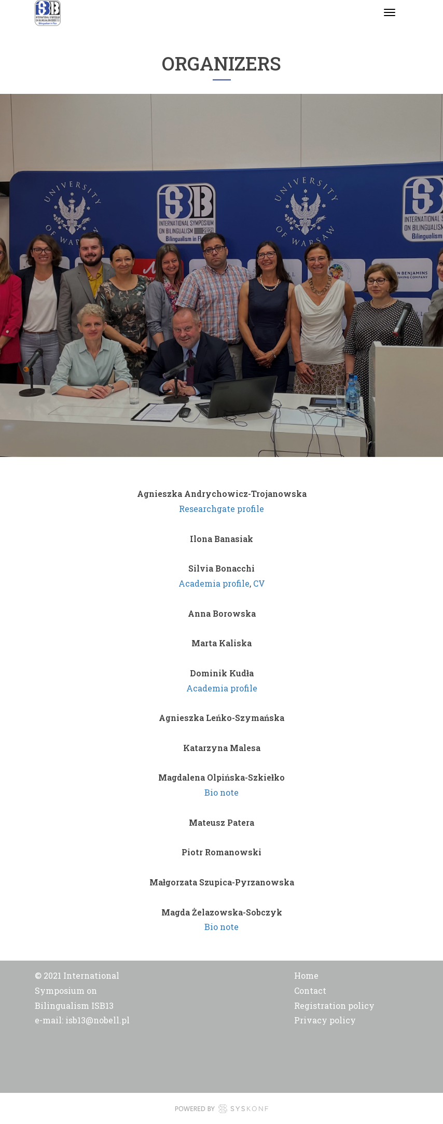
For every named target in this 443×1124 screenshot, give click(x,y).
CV (259, 583)
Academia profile (214, 583)
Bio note (221, 792)
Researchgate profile (221, 508)
